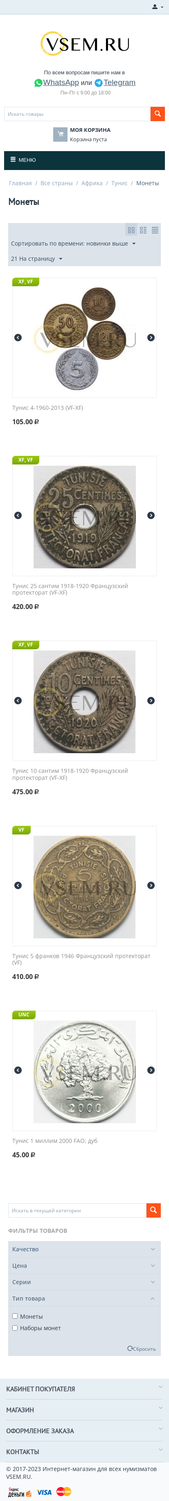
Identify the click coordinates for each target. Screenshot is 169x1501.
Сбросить (144, 1348)
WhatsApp (56, 82)
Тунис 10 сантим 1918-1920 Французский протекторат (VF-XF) (70, 775)
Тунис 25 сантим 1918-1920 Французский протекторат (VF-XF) (70, 590)
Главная (20, 183)
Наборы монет (36, 1328)
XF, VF (25, 281)
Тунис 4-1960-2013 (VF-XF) (47, 408)
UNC (23, 1014)
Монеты (27, 1316)
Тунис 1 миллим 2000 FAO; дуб (54, 1141)
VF (21, 829)
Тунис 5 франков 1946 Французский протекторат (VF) (81, 960)
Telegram (114, 82)
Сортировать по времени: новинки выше (73, 243)
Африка (92, 183)
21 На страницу (36, 259)
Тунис (119, 183)
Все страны (57, 183)
